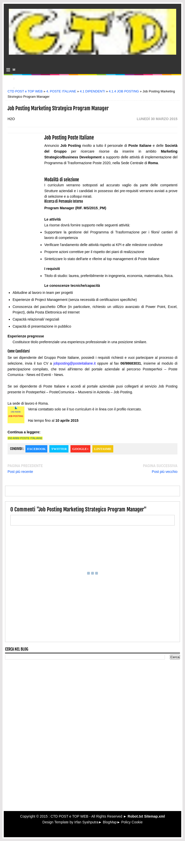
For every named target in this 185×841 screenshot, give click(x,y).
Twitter (59, 449)
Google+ (80, 449)
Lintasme (102, 449)
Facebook (36, 449)
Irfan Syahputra (86, 822)
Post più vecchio (164, 472)
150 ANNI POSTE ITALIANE (25, 438)
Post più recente (20, 472)
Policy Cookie (132, 822)
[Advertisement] (92, 84)
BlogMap (110, 822)
